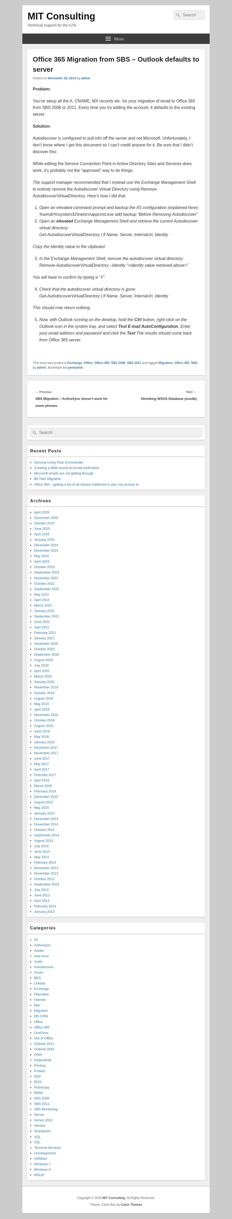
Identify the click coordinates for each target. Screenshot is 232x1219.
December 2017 (46, 747)
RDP (37, 1076)
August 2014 (43, 841)
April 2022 (41, 600)
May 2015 (41, 808)
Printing (40, 1065)
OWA (38, 1055)
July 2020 (41, 665)
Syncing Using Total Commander (58, 462)
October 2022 (44, 583)
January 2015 (44, 813)
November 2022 (46, 578)
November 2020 (46, 644)
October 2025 (44, 523)
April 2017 (41, 769)
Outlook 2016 (44, 1049)
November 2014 (46, 824)
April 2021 (41, 627)
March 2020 (43, 676)
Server (39, 1115)
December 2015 (46, 797)
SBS (194, 363)
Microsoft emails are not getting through (63, 473)
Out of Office (43, 1038)
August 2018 (43, 726)
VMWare (40, 1159)
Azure (38, 972)
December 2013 (46, 868)
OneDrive (41, 1033)
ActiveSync (42, 945)
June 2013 (42, 895)
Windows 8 (42, 1169)
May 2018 (41, 737)
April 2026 (41, 512)
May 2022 (41, 594)
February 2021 (45, 633)
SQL (37, 1137)
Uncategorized (45, 1153)
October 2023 (44, 567)
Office (88, 363)
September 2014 (46, 835)
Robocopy (41, 1087)
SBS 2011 (134, 363)
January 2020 (44, 682)
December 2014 (46, 819)
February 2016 (45, 791)
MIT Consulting (61, 16)
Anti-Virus (41, 956)
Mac (37, 1005)
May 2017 (41, 764)
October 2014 (44, 830)
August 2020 (43, 660)
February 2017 (45, 775)
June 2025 (42, 529)
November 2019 (46, 687)
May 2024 (41, 556)
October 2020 (44, 649)
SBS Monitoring (45, 1109)
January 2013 (44, 912)
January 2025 (44, 540)
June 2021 (42, 622)
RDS (37, 1082)
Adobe (39, 951)
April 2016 (41, 780)
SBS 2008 (118, 363)
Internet (40, 1000)
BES (37, 978)
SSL (37, 1142)
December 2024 (46, 545)
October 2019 (44, 693)
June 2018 (42, 731)
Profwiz (39, 1071)
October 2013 (44, 879)
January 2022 (44, 611)
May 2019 (41, 704)
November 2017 (46, 753)
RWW (38, 1093)
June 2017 (42, 758)
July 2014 (41, 846)
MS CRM (41, 1016)
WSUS (39, 1175)
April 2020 (41, 671)
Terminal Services (47, 1148)
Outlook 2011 (44, 1044)
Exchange (74, 363)
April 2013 (41, 901)
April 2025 (41, 534)
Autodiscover (44, 967)
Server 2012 (43, 1120)
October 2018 (44, 720)
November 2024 (46, 550)
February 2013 (45, 906)
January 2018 (44, 742)
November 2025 (46, 518)
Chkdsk (39, 983)
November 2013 (46, 873)
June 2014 (42, 851)
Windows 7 (42, 1164)
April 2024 (41, 561)
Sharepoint (42, 1131)
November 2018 (46, 715)
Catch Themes (131, 1205)
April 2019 (41, 709)
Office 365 (101, 363)
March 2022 (43, 605)
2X (36, 940)
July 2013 (41, 890)
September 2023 (46, 572)
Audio (38, 961)
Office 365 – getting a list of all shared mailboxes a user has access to (86, 484)
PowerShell (42, 1060)
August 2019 (43, 698)
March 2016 (43, 786)
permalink (75, 367)
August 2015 (43, 802)
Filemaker (41, 994)
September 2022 (46, 589)
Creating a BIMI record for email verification (66, 468)
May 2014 (41, 857)
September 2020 (46, 654)
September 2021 (46, 616)
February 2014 (45, 862)
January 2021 (44, 638)
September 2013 (46, 884)
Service (39, 1125)
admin (85, 78)
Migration (166, 363)
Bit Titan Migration (47, 479)
